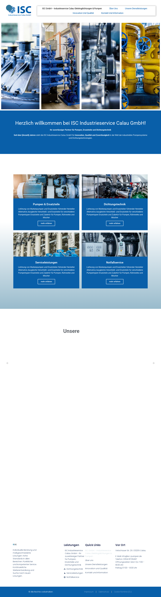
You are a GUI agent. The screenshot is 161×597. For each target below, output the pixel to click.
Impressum (89, 592)
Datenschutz (104, 592)
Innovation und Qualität (83, 13)
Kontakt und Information (112, 13)
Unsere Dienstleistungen (136, 8)
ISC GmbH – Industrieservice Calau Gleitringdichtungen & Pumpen (72, 8)
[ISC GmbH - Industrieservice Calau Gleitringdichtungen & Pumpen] (80, 513)
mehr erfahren (46, 223)
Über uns (113, 8)
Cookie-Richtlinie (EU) (123, 592)
